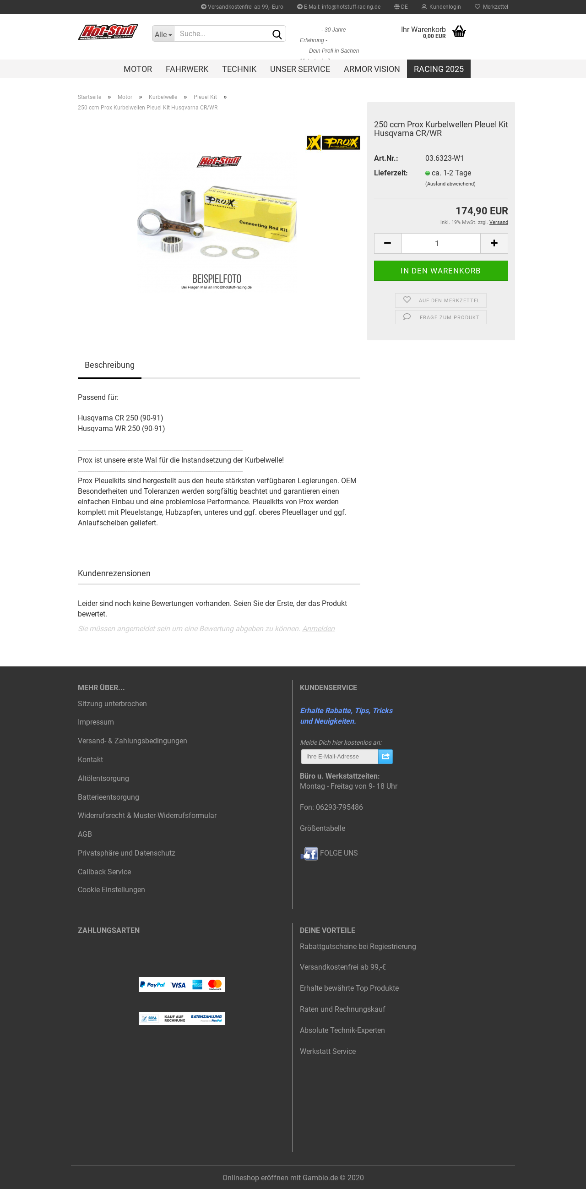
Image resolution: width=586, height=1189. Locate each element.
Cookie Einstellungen (111, 889)
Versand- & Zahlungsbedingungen (132, 740)
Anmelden (318, 628)
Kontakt (90, 759)
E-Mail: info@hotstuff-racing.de (338, 7)
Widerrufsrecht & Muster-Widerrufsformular (147, 815)
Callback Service (104, 871)
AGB (85, 834)
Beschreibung (110, 365)
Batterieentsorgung (108, 797)
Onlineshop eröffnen (255, 1177)
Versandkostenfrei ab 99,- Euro (242, 7)
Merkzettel (491, 7)
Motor (138, 69)
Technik (239, 69)
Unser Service (300, 69)
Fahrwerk (187, 69)
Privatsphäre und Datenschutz (126, 853)
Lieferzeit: (391, 173)
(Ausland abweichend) (450, 184)
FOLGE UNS (329, 853)
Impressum (96, 722)
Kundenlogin (441, 7)
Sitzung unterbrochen (112, 703)
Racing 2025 (439, 69)
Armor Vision (372, 69)
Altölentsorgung (103, 778)
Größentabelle (322, 828)
